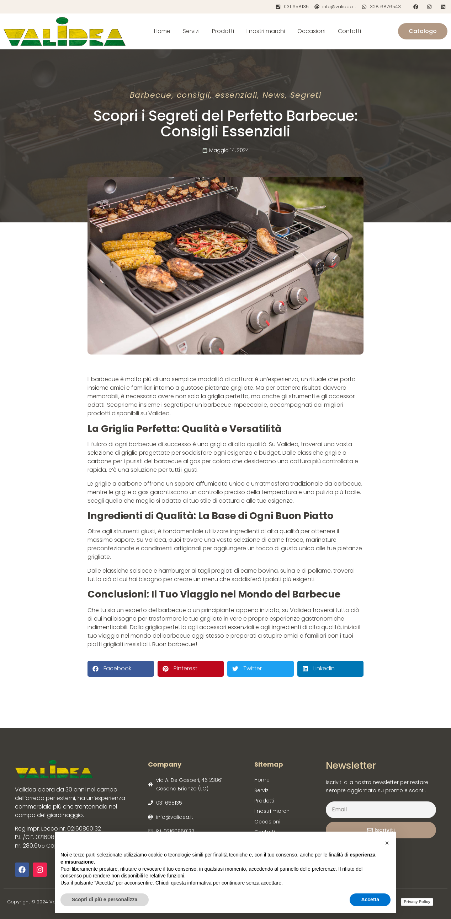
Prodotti (223, 31)
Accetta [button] (370, 899)
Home (162, 31)
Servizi (191, 31)
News (273, 95)
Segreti (306, 95)
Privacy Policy (417, 901)
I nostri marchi (265, 31)
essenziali (236, 95)
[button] (120, 669)
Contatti (349, 31)
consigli (193, 95)
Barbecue (151, 95)
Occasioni (311, 31)
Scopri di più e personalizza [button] (104, 899)
